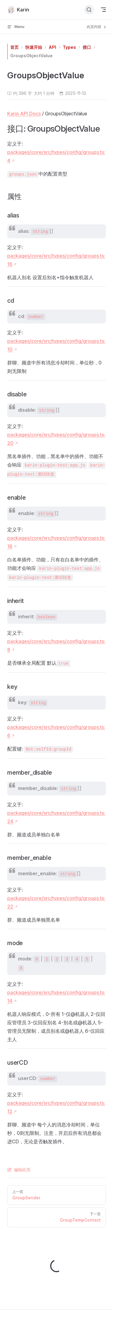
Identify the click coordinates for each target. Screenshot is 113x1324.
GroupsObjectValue (31, 55)
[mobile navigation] (103, 9)
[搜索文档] (89, 9)
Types (69, 47)
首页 (14, 47)
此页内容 (97, 26)
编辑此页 (19, 1169)
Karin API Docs (24, 114)
